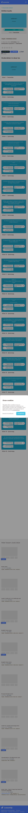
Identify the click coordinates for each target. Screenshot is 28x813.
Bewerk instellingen (8, 413)
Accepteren (21, 413)
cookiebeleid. (16, 410)
